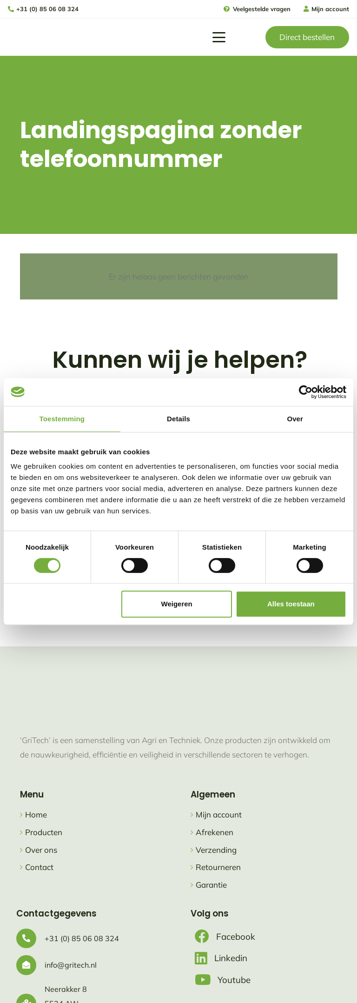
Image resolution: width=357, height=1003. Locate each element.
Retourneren (218, 867)
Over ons (41, 850)
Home (36, 814)
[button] (218, 37)
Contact (39, 867)
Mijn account (219, 814)
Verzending (216, 850)
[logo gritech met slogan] (36, 37)
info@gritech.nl (71, 965)
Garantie (211, 885)
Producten (43, 832)
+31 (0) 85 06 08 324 (82, 938)
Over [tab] (295, 419)
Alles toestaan (291, 604)
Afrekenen (214, 832)
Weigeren (176, 604)
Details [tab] (178, 419)
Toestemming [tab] (62, 419)
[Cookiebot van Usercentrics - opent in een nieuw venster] (305, 392)
